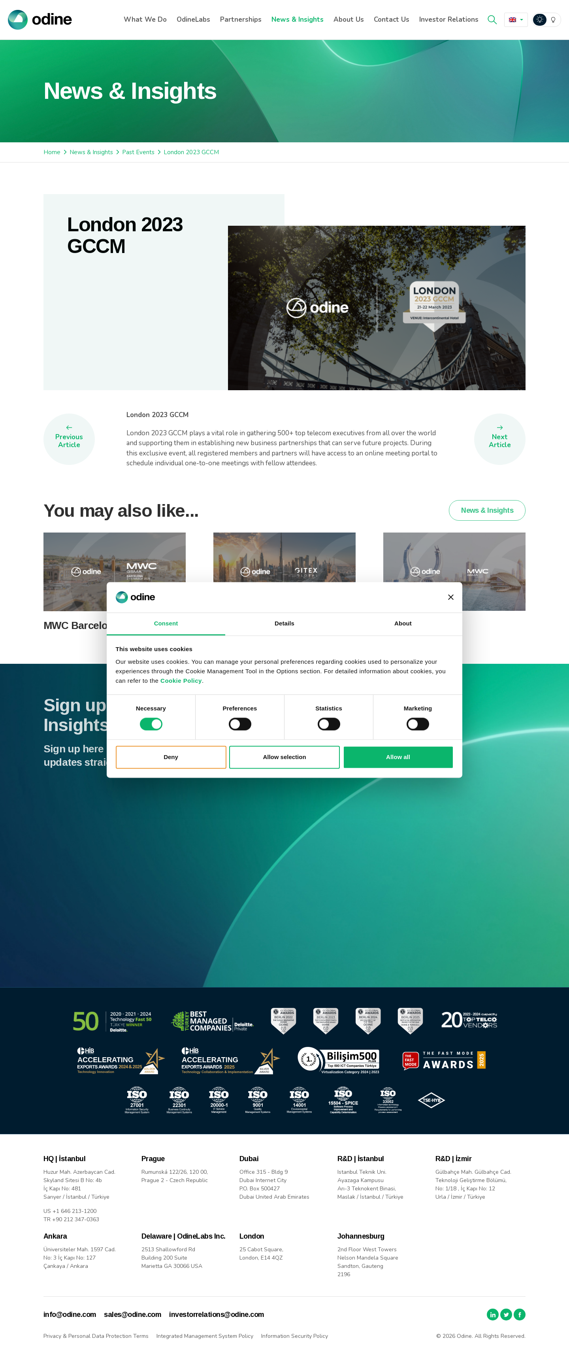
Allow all (398, 757)
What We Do (145, 19)
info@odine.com (69, 1314)
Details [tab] (284, 623)
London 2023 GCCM (191, 152)
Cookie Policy (181, 680)
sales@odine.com (132, 1314)
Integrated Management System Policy (204, 1336)
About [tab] (403, 623)
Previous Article (69, 441)
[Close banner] (451, 597)
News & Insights (297, 19)
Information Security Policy (294, 1336)
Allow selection (284, 757)
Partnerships (241, 19)
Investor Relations (449, 19)
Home (51, 152)
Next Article (500, 441)
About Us (348, 19)
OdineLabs (193, 19)
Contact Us (391, 19)
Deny (171, 757)
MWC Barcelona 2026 (93, 641)
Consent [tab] (166, 623)
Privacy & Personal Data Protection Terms (96, 1336)
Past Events (138, 152)
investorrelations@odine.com (216, 1314)
